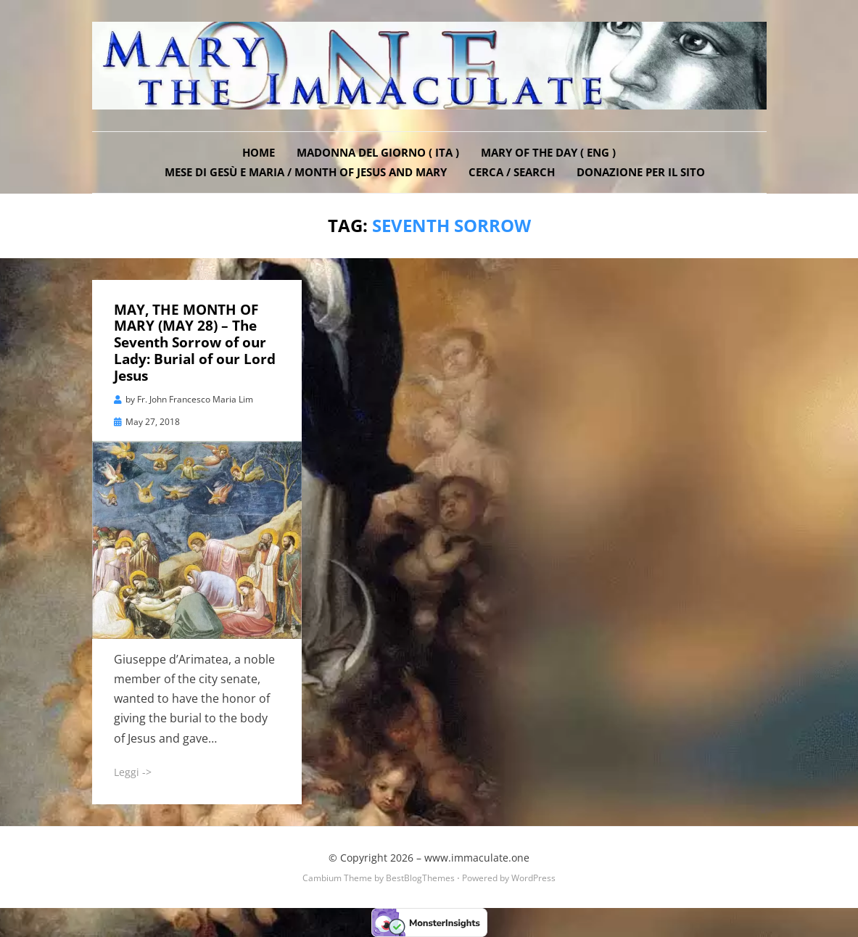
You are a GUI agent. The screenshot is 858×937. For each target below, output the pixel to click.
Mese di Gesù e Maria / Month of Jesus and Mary (306, 172)
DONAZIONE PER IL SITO (641, 172)
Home (258, 152)
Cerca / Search (512, 172)
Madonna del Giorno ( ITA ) (378, 152)
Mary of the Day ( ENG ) (548, 152)
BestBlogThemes (420, 878)
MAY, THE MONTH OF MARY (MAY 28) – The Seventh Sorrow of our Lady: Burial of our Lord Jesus (195, 342)
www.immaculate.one (476, 857)
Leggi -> (133, 772)
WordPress (533, 878)
